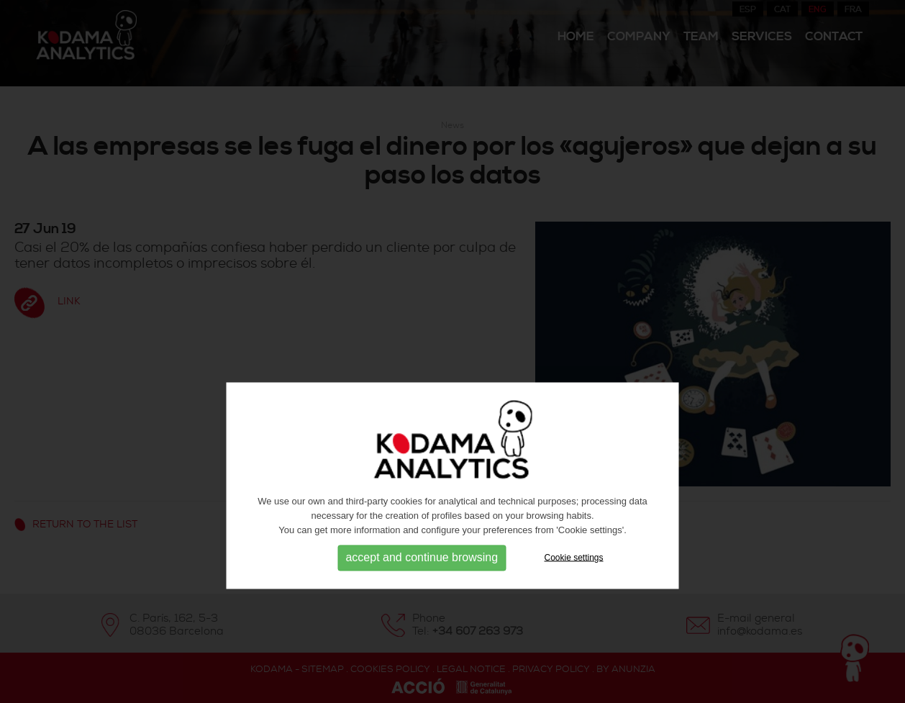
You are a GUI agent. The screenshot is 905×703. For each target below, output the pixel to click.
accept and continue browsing (421, 586)
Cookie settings (574, 586)
